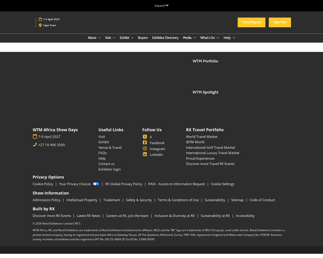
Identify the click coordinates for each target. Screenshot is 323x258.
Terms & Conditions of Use (179, 204)
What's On (207, 42)
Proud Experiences (200, 162)
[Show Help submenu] (234, 42)
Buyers (143, 42)
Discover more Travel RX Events (210, 168)
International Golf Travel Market (210, 151)
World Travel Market (201, 141)
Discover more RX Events (52, 220)
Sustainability (215, 204)
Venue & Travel (110, 151)
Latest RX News (89, 220)
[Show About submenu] (99, 42)
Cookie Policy (43, 188)
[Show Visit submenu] (114, 42)
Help (227, 42)
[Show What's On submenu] (218, 42)
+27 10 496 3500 (51, 149)
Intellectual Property (82, 204)
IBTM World (195, 146)
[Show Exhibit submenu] (132, 42)
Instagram (153, 153)
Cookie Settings (222, 188)
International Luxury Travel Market (212, 157)
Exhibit (125, 42)
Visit (108, 42)
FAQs (102, 157)
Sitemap (238, 204)
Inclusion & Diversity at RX (175, 220)
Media (187, 42)
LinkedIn (152, 159)
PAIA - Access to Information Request (177, 188)
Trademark (112, 204)
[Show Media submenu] (194, 42)
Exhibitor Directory (165, 42)
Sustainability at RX (216, 220)
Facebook (153, 147)
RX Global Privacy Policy (124, 188)
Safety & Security (139, 204)
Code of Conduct (262, 204)
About (92, 42)
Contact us (106, 168)
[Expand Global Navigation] (162, 6)
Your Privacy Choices (79, 188)
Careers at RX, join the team (127, 220)
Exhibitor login (109, 173)
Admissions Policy (47, 204)
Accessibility (245, 220)
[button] (251, 27)
